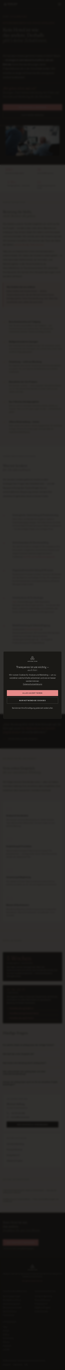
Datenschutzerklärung (32, 684)
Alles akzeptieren (32, 693)
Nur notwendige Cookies (32, 700)
